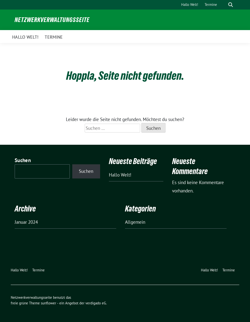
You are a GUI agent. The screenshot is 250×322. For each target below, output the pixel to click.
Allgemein (135, 222)
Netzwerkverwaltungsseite (52, 19)
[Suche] (223, 5)
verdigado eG (95, 303)
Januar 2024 (26, 222)
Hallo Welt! (120, 175)
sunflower (48, 303)
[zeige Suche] (230, 5)
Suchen (23, 160)
